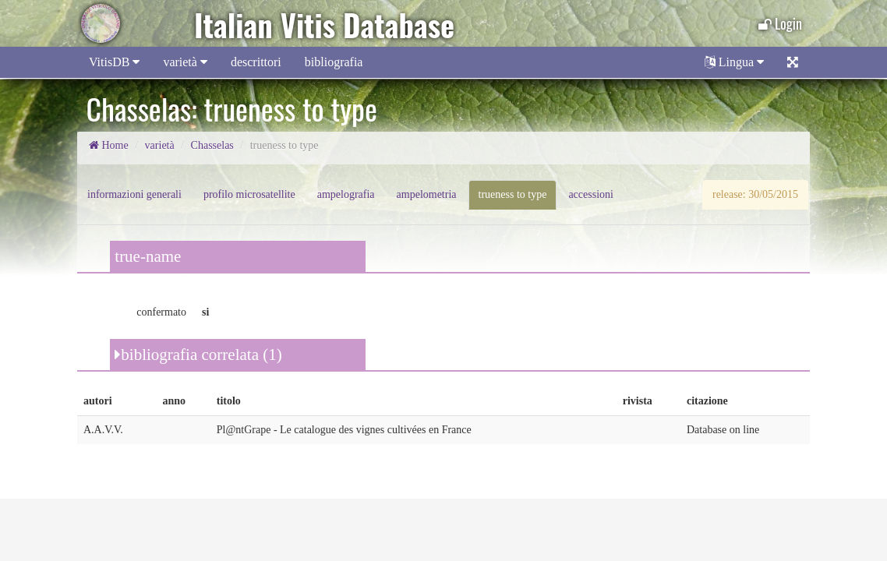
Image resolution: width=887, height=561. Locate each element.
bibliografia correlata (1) (198, 354)
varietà (185, 62)
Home (109, 145)
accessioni (590, 194)
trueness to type (513, 194)
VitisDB (114, 62)
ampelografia (346, 194)
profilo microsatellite (249, 194)
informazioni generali (134, 194)
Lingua (734, 62)
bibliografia (334, 62)
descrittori (256, 62)
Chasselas (212, 145)
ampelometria (427, 194)
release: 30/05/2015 (755, 194)
